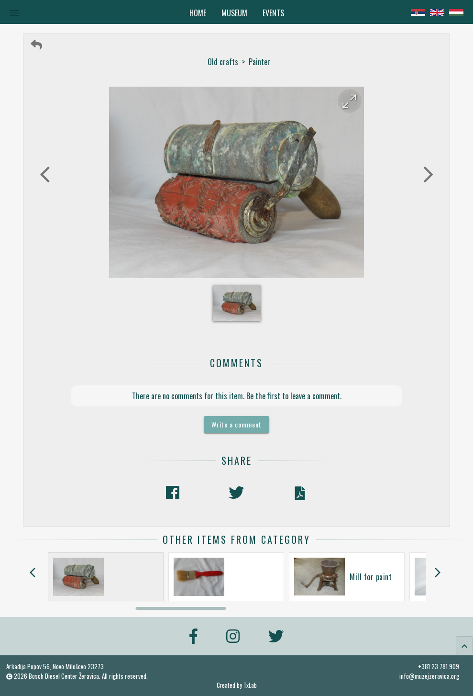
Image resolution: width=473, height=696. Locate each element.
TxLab (250, 685)
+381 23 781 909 (438, 666)
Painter (259, 61)
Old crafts (223, 61)
